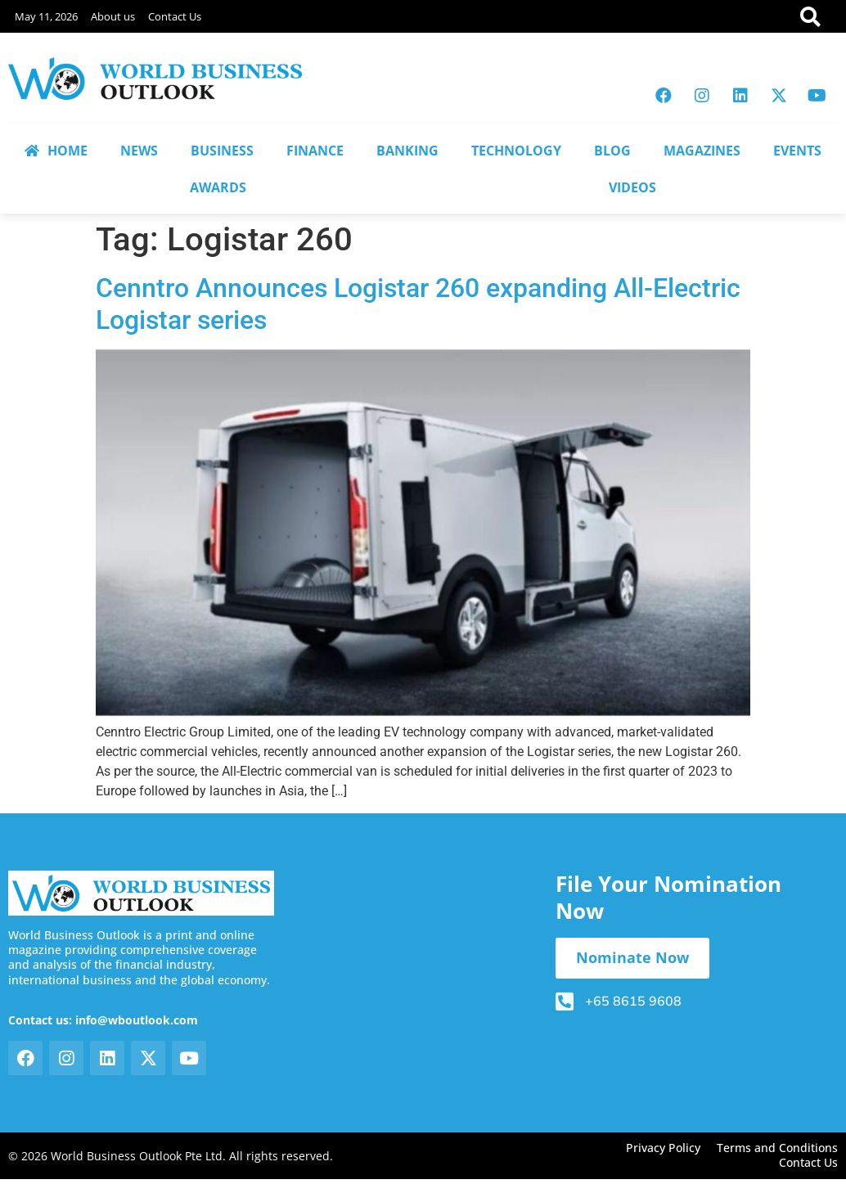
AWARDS (218, 187)
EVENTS (797, 151)
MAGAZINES (702, 151)
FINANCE (315, 151)
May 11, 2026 (46, 16)
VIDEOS (632, 187)
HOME (56, 151)
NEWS (139, 151)
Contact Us (174, 16)
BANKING (407, 151)
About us (113, 16)
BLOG (612, 151)
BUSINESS (222, 151)
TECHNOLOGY (516, 151)
